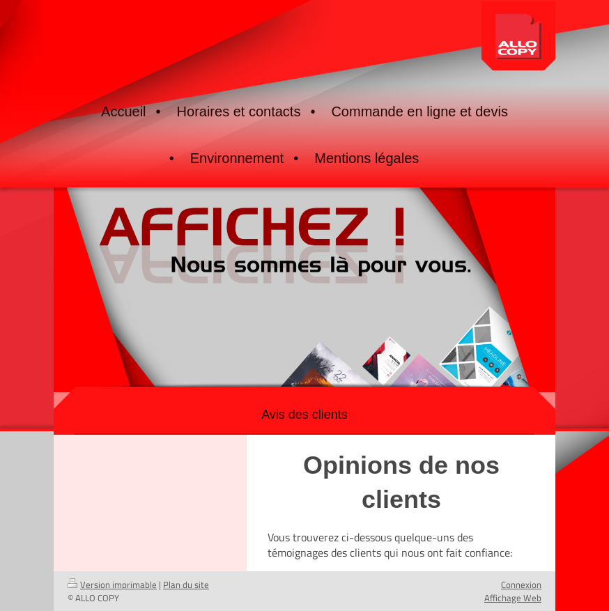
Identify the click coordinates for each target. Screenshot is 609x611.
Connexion (521, 584)
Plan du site (186, 584)
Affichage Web (512, 598)
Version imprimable (112, 584)
